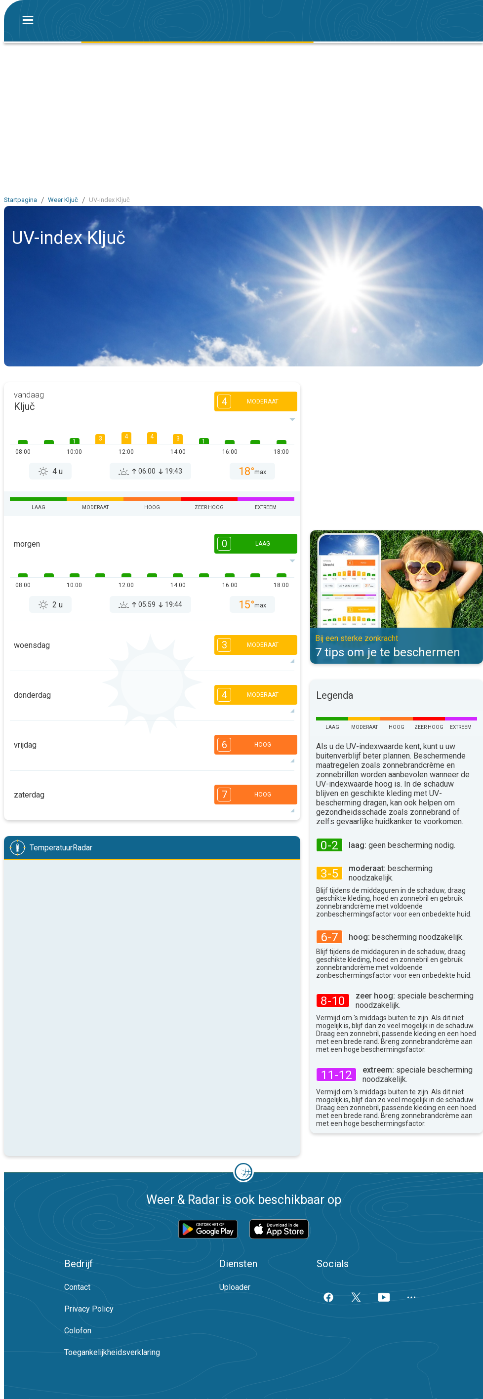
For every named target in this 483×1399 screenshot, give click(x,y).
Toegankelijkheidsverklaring (112, 1352)
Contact (77, 1287)
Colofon (77, 1330)
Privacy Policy (89, 1309)
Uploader (234, 1287)
